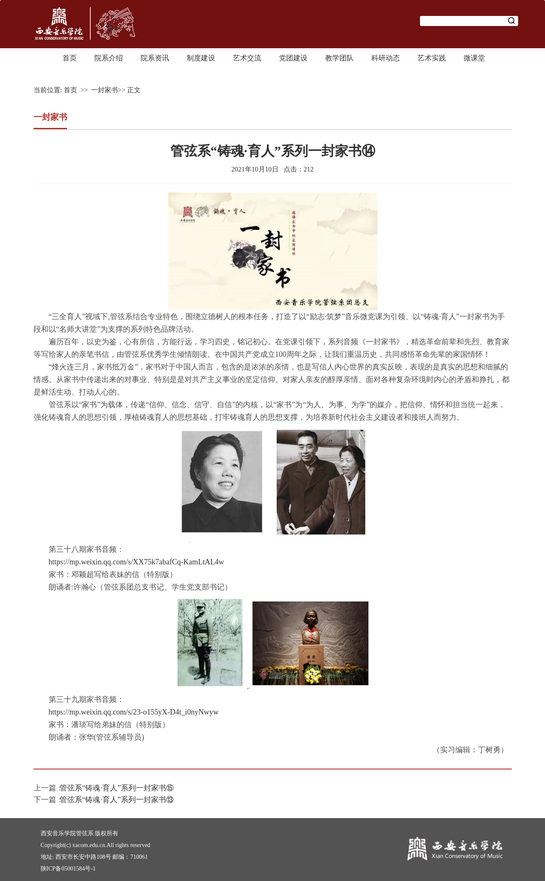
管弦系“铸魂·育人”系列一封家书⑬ (117, 799)
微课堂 (474, 58)
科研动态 (385, 58)
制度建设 (201, 58)
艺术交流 (247, 58)
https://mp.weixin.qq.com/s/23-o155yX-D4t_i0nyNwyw (134, 712)
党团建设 (293, 58)
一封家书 (104, 90)
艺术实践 (431, 58)
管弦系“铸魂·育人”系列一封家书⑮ (117, 788)
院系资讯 (155, 58)
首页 (70, 58)
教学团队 (339, 58)
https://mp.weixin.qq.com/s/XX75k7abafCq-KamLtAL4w (136, 562)
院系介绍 (108, 58)
